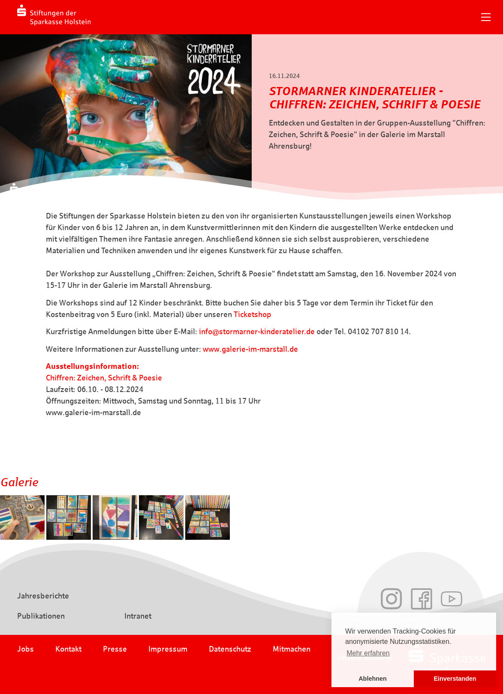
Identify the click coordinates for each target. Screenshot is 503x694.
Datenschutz (230, 649)
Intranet (137, 616)
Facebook (421, 599)
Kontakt (68, 649)
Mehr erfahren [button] (368, 653)
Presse (115, 649)
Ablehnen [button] (372, 678)
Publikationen (41, 616)
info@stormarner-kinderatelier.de (257, 331)
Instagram (391, 599)
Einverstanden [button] (455, 678)
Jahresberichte (43, 596)
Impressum (167, 649)
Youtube (451, 599)
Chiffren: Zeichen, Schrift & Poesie (104, 378)
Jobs (25, 649)
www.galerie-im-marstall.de (250, 349)
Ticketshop (252, 314)
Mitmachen (291, 649)
